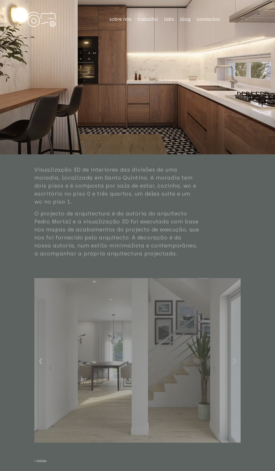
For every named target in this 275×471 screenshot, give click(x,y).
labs (169, 19)
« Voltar (40, 461)
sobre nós (120, 19)
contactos (208, 19)
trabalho (148, 19)
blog (185, 19)
